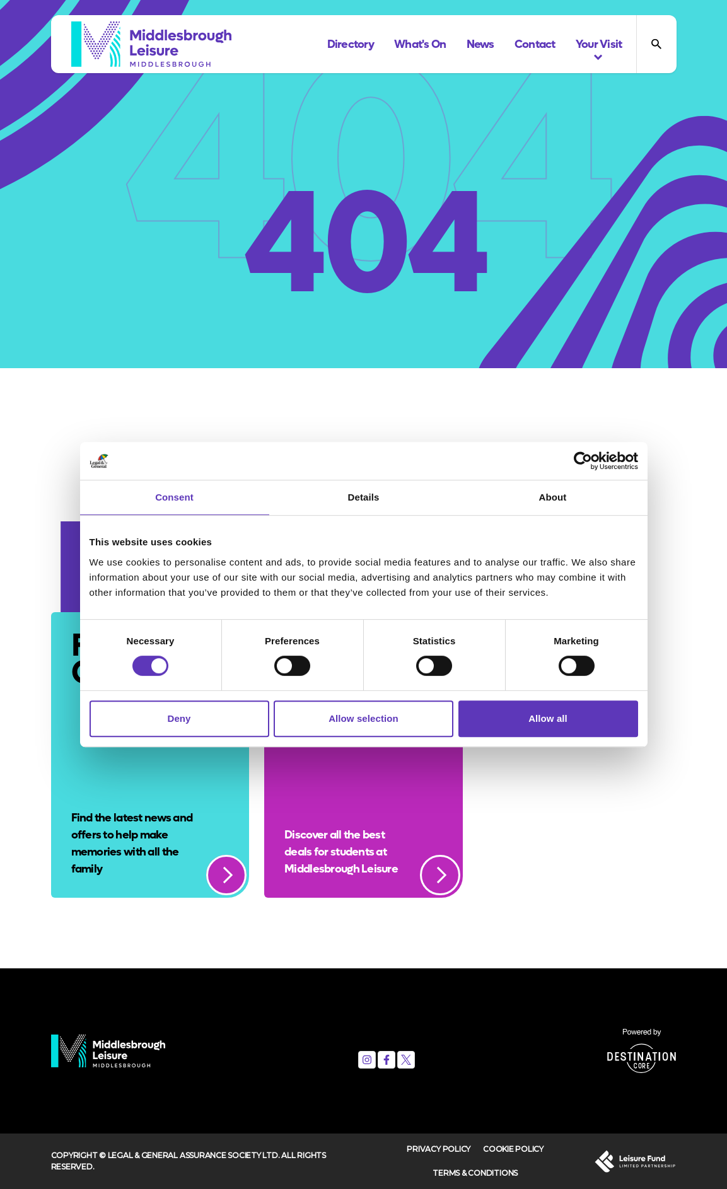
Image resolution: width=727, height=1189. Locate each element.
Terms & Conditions (475, 1173)
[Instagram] (367, 1060)
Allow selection (363, 718)
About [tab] (553, 497)
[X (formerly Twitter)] (406, 1060)
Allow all (547, 718)
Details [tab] (364, 497)
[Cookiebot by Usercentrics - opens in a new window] (583, 460)
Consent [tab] (174, 497)
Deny (178, 718)
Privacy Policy (438, 1149)
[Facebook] (386, 1060)
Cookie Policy (513, 1149)
